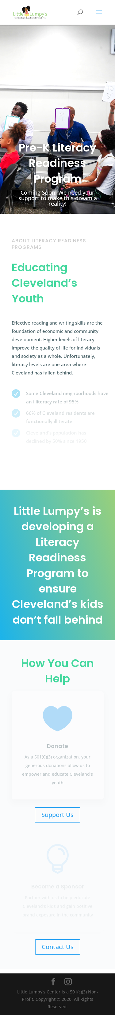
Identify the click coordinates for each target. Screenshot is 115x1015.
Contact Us (58, 947)
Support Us (57, 815)
